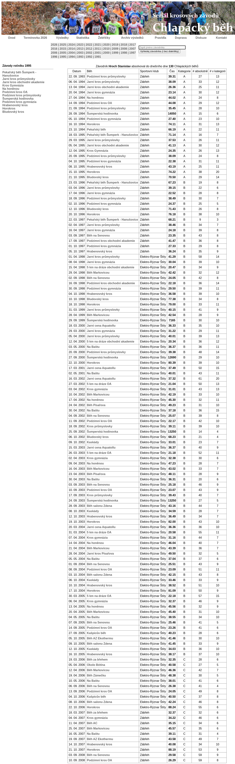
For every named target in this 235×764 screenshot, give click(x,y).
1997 (132, 52)
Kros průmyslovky (99, 426)
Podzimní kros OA (15, 92)
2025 (63, 44)
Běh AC (92, 723)
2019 (115, 44)
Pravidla (160, 37)
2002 (89, 52)
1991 (98, 56)
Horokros (8, 108)
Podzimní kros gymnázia (19, 101)
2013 (80, 48)
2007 (132, 48)
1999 (115, 52)
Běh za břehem (97, 659)
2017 (132, 44)
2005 (63, 52)
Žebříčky (104, 37)
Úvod (11, 37)
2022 (89, 44)
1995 (63, 56)
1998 (124, 52)
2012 (89, 48)
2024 (71, 44)
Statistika (82, 37)
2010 (106, 48)
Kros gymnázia (97, 389)
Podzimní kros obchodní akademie (111, 240)
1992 (89, 56)
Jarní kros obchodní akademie (23, 82)
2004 (71, 52)
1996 (54, 56)
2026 (54, 44)
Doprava (181, 37)
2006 (54, 52)
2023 (80, 44)
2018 (124, 44)
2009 (115, 48)
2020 (106, 44)
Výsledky (62, 37)
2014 (71, 48)
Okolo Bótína (96, 664)
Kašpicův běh (96, 633)
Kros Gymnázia (13, 85)
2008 (124, 48)
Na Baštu (93, 346)
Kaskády (93, 442)
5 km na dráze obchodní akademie (110, 267)
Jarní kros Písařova (100, 553)
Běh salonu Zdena (99, 505)
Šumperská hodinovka (18, 98)
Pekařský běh (96, 129)
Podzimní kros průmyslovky (21, 95)
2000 (106, 52)
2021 (98, 44)
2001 (98, 52)
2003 (80, 52)
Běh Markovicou (98, 272)
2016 (54, 48)
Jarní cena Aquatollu (101, 325)
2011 (98, 48)
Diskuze (201, 37)
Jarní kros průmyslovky (18, 78)
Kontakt (221, 37)
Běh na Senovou (98, 235)
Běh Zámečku (96, 675)
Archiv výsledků (132, 37)
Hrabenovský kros (15, 105)
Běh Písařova (96, 405)
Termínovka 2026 (35, 37)
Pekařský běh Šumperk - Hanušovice (112, 134)
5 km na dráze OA (99, 383)
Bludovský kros (13, 111)
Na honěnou (10, 88)
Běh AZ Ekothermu (100, 638)
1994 (71, 56)
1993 (80, 56)
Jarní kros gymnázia (101, 92)
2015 (63, 48)
